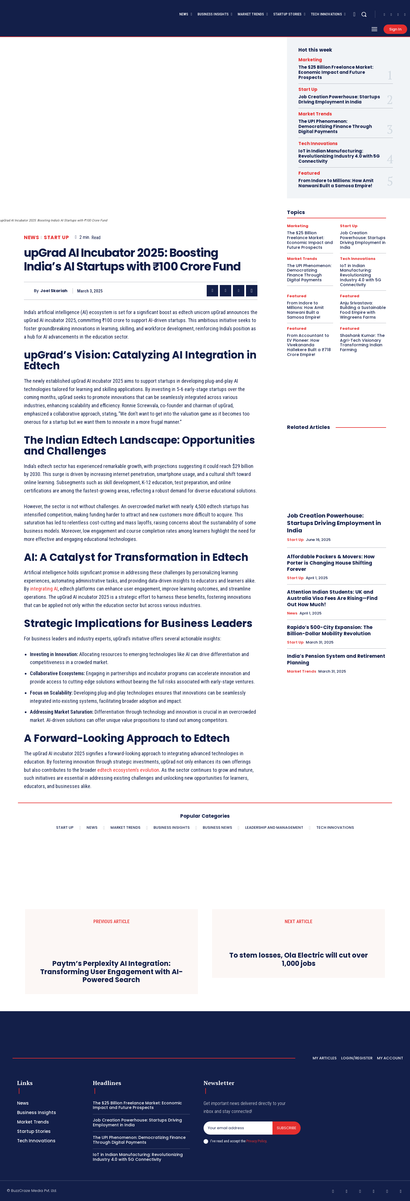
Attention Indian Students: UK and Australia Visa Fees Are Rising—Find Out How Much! (332, 598)
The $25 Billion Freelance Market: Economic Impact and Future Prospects (335, 72)
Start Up (56, 237)
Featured (309, 173)
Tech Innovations (318, 143)
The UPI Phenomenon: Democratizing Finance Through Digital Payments (335, 126)
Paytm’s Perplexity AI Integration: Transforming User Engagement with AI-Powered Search (111, 972)
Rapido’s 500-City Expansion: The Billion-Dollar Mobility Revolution (329, 630)
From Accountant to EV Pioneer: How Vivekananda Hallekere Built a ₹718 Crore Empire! (309, 345)
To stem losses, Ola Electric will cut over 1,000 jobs (298, 959)
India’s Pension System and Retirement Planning (336, 659)
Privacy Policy (256, 1141)
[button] (364, 14)
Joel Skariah (53, 290)
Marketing (310, 60)
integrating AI (44, 589)
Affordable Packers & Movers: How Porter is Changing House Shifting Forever (331, 563)
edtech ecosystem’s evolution (128, 770)
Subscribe (286, 1128)
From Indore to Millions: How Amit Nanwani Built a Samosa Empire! (336, 183)
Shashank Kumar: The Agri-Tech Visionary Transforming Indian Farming (362, 343)
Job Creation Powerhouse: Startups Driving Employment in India (339, 99)
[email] (238, 1128)
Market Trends (315, 114)
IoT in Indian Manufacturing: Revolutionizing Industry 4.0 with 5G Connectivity (339, 156)
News (31, 237)
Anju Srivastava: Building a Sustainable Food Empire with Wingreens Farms (363, 310)
